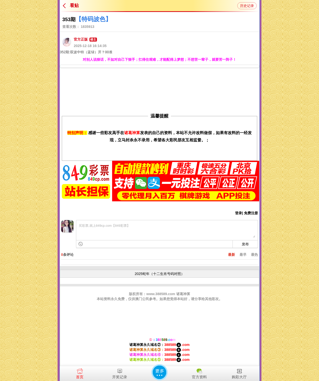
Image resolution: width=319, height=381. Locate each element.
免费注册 (251, 213)
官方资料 (199, 372)
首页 (80, 372)
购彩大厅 (239, 372)
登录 (238, 213)
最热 (254, 255)
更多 (159, 372)
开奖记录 (120, 372)
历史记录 (247, 6)
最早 (242, 255)
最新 (231, 255)
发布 (245, 244)
